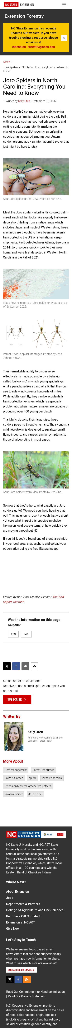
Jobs (9, 898)
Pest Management (16, 769)
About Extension (17, 891)
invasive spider (14, 794)
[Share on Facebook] (16, 666)
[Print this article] (34, 666)
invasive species (52, 778)
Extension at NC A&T (20, 922)
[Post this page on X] (7, 666)
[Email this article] (25, 666)
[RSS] (27, 979)
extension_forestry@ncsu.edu (33, 47)
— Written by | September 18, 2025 (29, 101)
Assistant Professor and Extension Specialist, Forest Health (45, 739)
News (6, 62)
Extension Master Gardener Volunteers (28, 786)
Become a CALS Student (23, 916)
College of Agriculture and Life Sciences (35, 910)
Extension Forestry (24, 16)
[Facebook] (18, 979)
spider (32, 778)
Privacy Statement (33, 996)
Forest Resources (43, 769)
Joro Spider (35, 794)
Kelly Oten (24, 101)
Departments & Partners (23, 904)
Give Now (12, 928)
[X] (10, 979)
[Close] (64, 38)
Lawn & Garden (14, 778)
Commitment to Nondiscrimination (42, 992)
